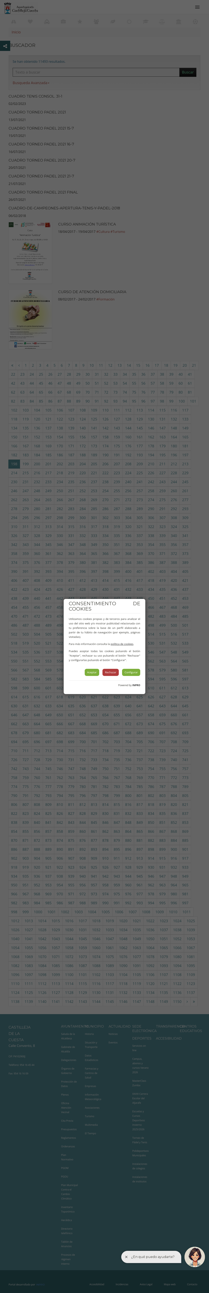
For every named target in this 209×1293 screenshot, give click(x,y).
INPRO (136, 685)
